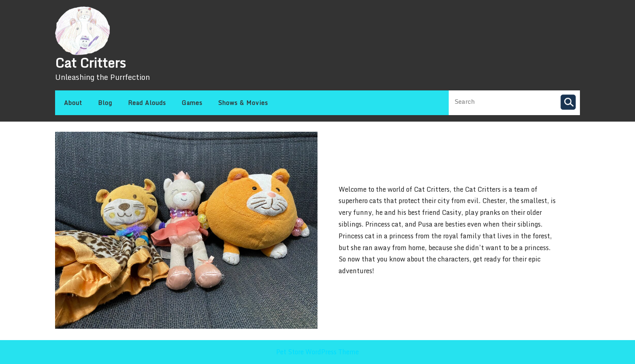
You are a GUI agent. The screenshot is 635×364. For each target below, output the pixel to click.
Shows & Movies (243, 102)
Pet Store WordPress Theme (317, 352)
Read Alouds (147, 102)
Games (192, 102)
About (73, 102)
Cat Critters (90, 62)
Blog (105, 102)
